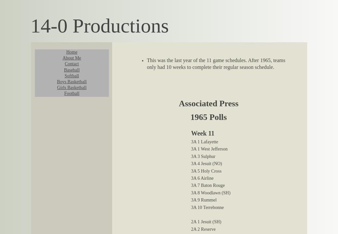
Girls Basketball (72, 87)
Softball (72, 75)
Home (71, 52)
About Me (71, 58)
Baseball (72, 70)
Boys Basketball (71, 81)
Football (72, 93)
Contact (72, 63)
